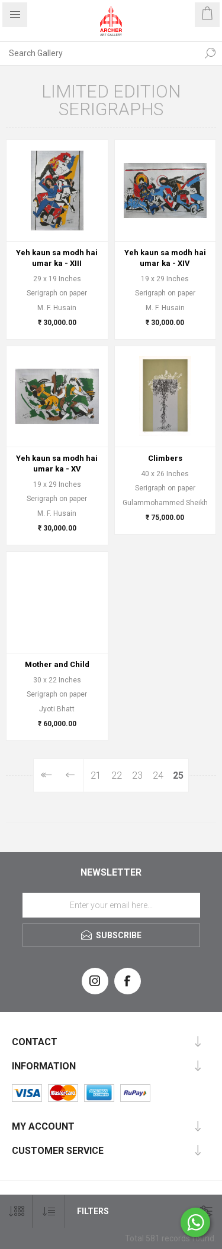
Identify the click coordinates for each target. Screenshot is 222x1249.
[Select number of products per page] (16, 1211)
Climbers (165, 458)
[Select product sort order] (49, 1211)
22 (116, 775)
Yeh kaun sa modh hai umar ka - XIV (165, 258)
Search (210, 53)
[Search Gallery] (99, 53)
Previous (70, 775)
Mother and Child (57, 664)
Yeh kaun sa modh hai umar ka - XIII (57, 258)
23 (137, 775)
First (46, 775)
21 (96, 775)
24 (158, 775)
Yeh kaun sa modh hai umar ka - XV (57, 463)
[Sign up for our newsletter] (111, 905)
